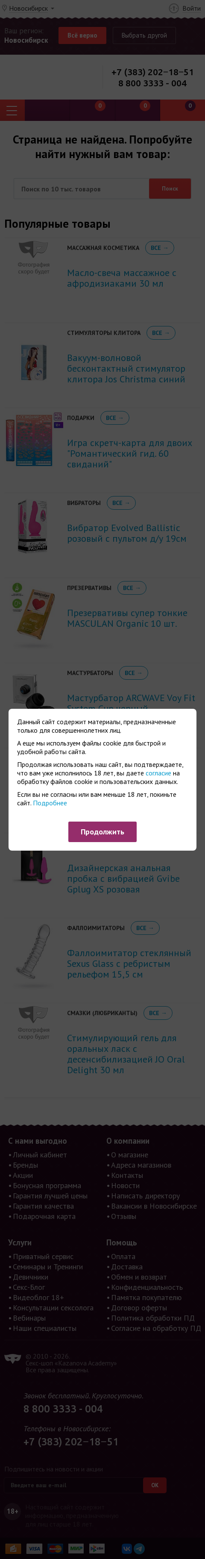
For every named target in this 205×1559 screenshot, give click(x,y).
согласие (158, 773)
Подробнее (50, 803)
